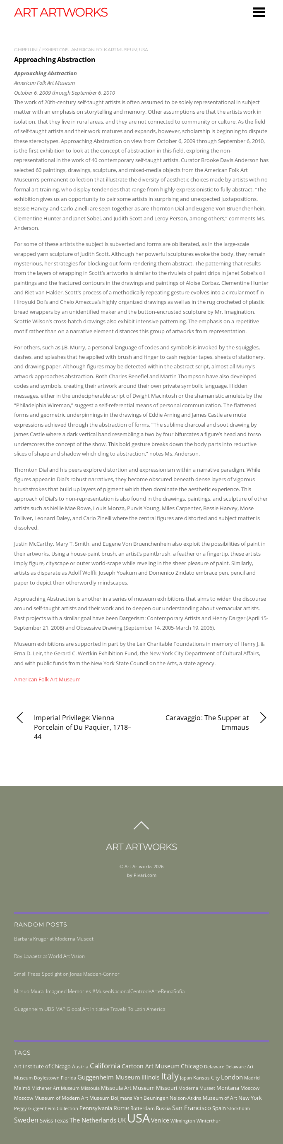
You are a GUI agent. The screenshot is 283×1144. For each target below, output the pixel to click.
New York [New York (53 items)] (250, 1097)
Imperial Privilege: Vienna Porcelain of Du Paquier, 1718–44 (72, 727)
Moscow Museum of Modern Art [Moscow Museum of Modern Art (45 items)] (51, 1097)
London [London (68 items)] (232, 1077)
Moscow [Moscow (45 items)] (249, 1087)
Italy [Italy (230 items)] (170, 1076)
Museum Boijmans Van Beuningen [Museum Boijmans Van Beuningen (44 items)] (128, 1097)
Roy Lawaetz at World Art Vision (49, 956)
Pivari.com (145, 875)
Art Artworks (138, 866)
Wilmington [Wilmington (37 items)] (182, 1121)
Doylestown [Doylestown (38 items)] (47, 1078)
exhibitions (55, 50)
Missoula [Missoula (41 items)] (90, 1088)
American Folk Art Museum (104, 50)
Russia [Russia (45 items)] (163, 1108)
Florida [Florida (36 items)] (68, 1078)
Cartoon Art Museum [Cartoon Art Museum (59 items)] (151, 1066)
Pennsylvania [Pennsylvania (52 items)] (95, 1108)
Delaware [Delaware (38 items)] (214, 1066)
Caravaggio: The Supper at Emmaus (217, 723)
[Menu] (259, 12)
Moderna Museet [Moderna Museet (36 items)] (196, 1088)
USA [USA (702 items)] (138, 1118)
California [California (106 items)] (105, 1065)
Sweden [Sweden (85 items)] (26, 1120)
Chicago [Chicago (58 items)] (192, 1066)
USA (143, 50)
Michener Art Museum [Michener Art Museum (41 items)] (55, 1088)
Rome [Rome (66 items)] (121, 1108)
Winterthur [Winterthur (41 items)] (209, 1121)
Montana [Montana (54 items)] (227, 1087)
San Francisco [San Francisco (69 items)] (191, 1107)
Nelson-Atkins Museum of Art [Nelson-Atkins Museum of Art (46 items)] (203, 1097)
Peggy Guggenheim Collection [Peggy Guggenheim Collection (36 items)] (46, 1108)
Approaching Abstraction (54, 59)
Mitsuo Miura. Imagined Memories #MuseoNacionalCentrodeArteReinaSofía (99, 991)
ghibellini (25, 50)
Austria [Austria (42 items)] (80, 1066)
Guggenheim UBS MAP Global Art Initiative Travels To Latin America (89, 1009)
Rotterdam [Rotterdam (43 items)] (142, 1108)
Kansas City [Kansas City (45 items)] (206, 1077)
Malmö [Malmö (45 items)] (22, 1087)
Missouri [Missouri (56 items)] (166, 1087)
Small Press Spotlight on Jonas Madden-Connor (67, 973)
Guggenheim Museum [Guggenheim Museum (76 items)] (108, 1077)
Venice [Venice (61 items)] (160, 1120)
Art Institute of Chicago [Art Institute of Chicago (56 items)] (42, 1066)
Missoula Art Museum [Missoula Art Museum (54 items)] (128, 1087)
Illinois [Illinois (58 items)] (151, 1077)
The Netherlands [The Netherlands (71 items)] (93, 1120)
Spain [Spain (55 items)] (219, 1108)
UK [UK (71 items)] (122, 1120)
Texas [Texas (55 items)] (61, 1120)
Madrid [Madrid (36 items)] (252, 1078)
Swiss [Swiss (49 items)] (46, 1120)
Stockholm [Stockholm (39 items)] (238, 1108)
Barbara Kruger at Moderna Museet (54, 938)
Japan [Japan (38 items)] (186, 1078)
